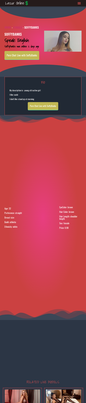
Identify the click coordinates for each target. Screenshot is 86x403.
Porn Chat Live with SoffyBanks (22, 55)
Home (7, 27)
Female (17, 27)
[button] (79, 3)
